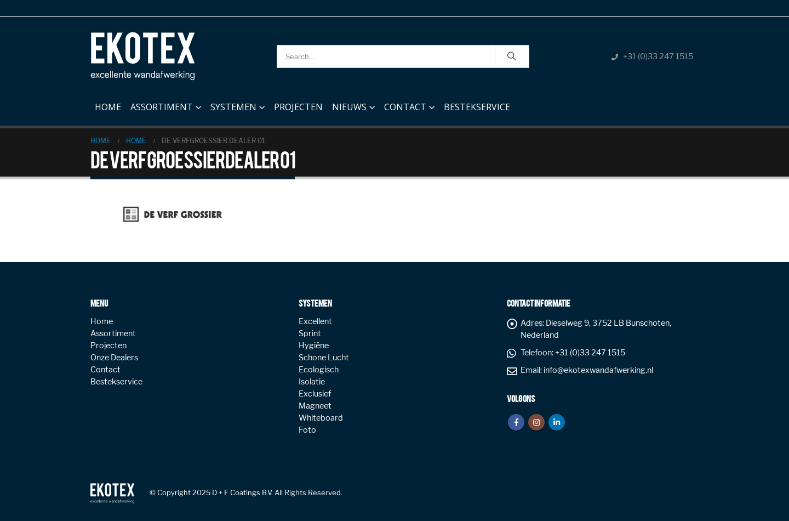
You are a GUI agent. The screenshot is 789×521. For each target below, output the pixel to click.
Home (107, 104)
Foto (307, 430)
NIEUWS (349, 107)
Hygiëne (314, 345)
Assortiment (161, 107)
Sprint (310, 333)
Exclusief (315, 394)
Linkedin (556, 422)
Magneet (315, 406)
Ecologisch (319, 370)
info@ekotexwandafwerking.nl (598, 370)
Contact (405, 107)
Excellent (315, 321)
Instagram (536, 422)
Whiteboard (321, 418)
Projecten (298, 107)
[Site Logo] (142, 56)
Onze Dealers (114, 358)
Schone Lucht (324, 358)
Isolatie (312, 382)
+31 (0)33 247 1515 (658, 56)
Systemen (233, 107)
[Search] (512, 56)
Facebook (516, 422)
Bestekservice (477, 107)
